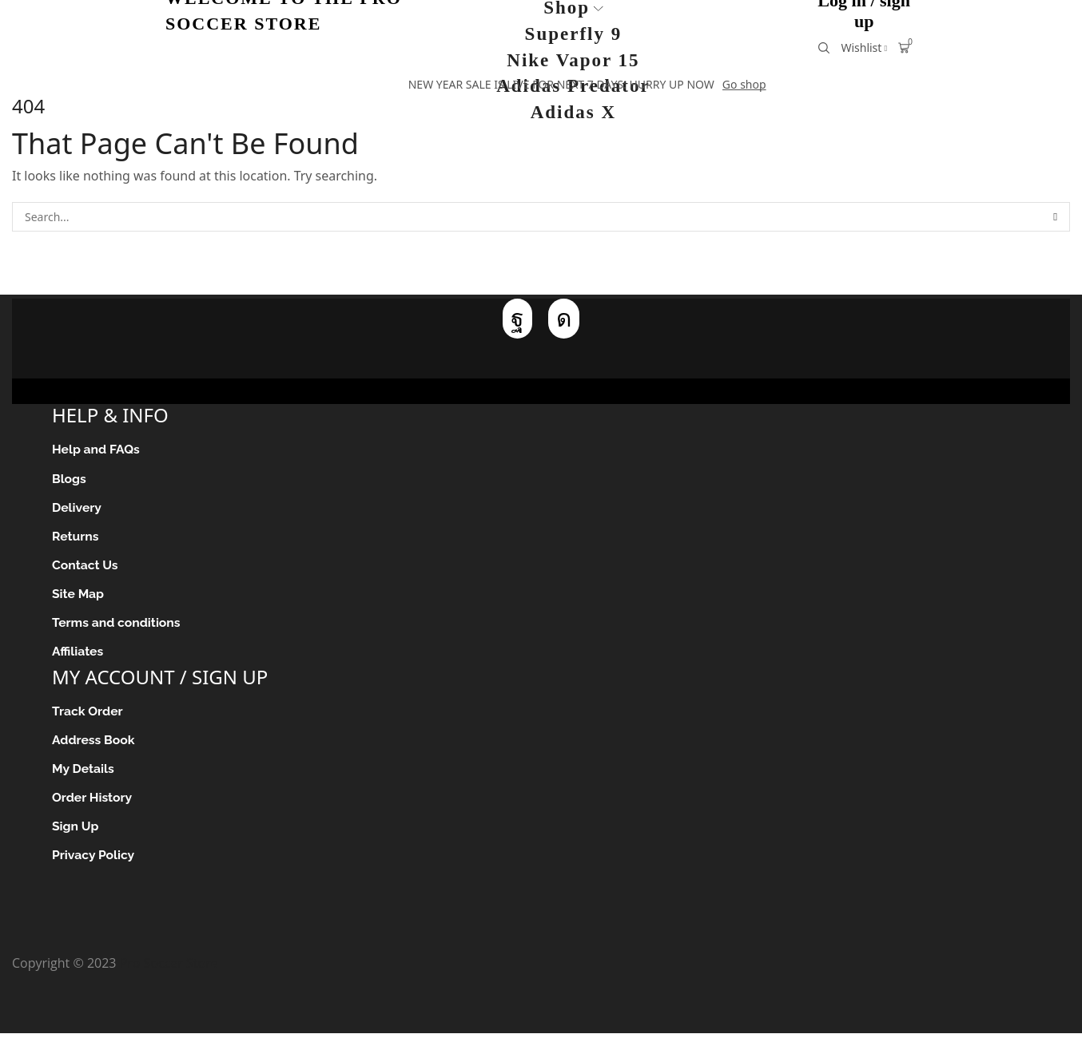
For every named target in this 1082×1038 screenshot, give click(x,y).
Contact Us (85, 566)
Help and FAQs (96, 449)
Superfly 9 (574, 34)
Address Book (94, 743)
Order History (92, 801)
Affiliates (78, 653)
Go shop (744, 84)
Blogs (69, 478)
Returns (75, 537)
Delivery (77, 508)
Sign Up (75, 830)
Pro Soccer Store (169, 968)
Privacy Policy (94, 859)
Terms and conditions (117, 624)
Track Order (88, 713)
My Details (83, 771)
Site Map (78, 595)
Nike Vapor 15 (573, 60)
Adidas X (573, 112)
